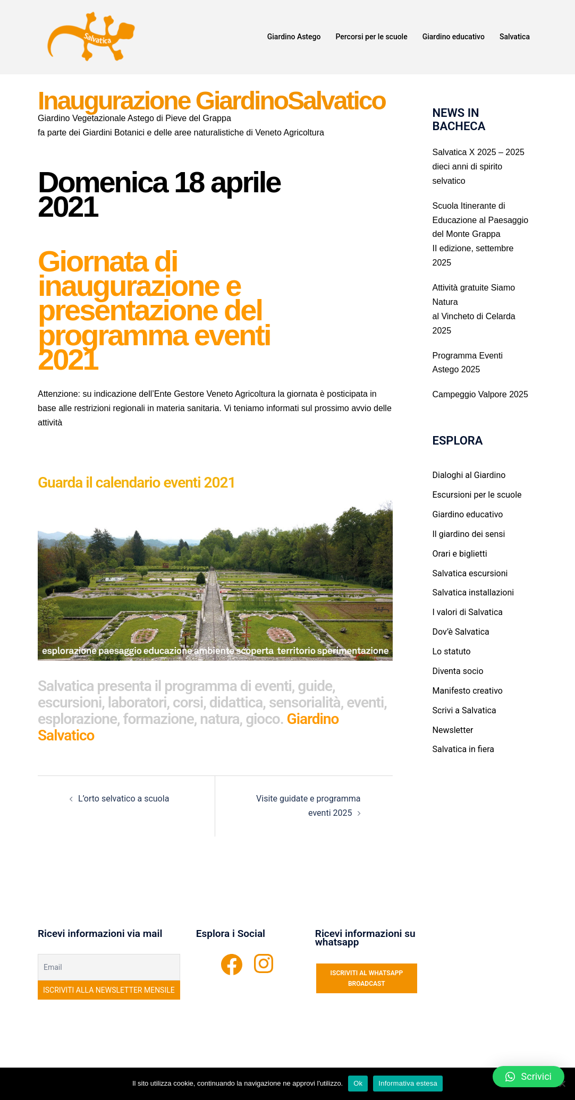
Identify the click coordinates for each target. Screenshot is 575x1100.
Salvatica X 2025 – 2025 (479, 152)
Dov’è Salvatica (461, 632)
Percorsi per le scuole (371, 36)
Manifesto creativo (468, 691)
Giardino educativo (453, 36)
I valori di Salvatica (468, 612)
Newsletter (453, 730)
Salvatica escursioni (470, 573)
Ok (357, 1083)
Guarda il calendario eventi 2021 (136, 482)
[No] (561, 1083)
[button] (528, 1076)
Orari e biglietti (460, 554)
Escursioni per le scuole (477, 495)
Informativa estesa (407, 1083)
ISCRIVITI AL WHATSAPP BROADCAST (367, 978)
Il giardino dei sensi (469, 534)
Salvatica (515, 36)
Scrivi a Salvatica (464, 710)
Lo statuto (452, 651)
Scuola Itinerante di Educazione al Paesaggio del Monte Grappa (481, 220)
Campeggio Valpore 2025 (480, 394)
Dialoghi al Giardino (469, 475)
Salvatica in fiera (463, 749)
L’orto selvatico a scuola (123, 799)
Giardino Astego (294, 36)
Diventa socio (458, 671)
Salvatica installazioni (473, 592)
